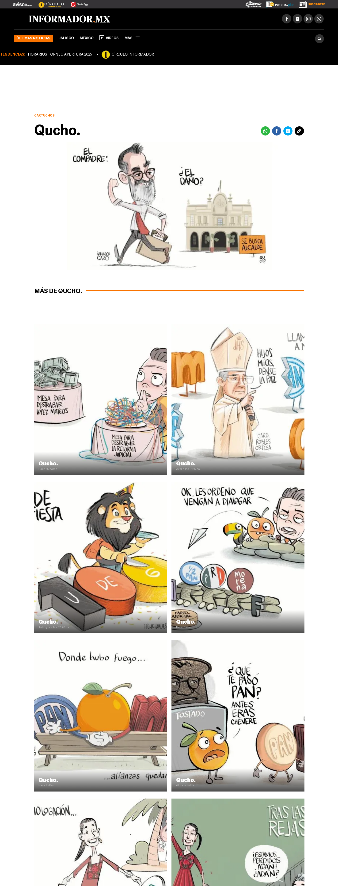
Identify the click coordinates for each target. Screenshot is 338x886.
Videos (109, 37)
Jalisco (66, 38)
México (87, 38)
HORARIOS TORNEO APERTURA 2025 (60, 55)
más (132, 38)
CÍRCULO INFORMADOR (133, 55)
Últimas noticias (33, 38)
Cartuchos (44, 115)
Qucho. (48, 464)
